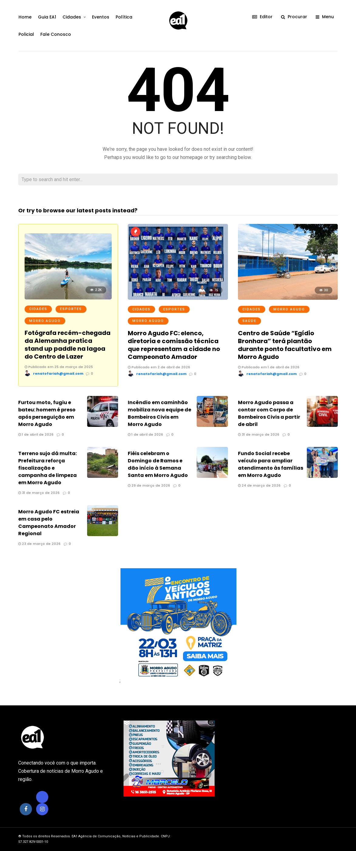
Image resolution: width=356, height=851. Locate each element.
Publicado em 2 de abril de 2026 (159, 367)
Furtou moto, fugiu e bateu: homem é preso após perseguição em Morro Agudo (47, 413)
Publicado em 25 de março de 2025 (59, 366)
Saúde (249, 321)
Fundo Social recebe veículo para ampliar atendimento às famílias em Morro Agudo (270, 464)
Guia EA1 (47, 17)
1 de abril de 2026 (35, 434)
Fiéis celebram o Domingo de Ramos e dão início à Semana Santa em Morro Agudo (158, 464)
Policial (26, 34)
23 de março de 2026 (39, 543)
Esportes (71, 309)
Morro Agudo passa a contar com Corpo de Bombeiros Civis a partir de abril (269, 413)
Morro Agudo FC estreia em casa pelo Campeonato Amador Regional (48, 522)
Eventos (100, 17)
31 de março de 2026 (258, 434)
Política (123, 17)
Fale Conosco (55, 34)
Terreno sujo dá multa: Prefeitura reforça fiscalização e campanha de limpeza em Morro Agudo (47, 468)
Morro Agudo (45, 321)
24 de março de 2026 (259, 485)
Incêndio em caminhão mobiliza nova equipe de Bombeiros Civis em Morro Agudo (159, 413)
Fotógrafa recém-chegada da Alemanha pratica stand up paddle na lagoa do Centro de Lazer (67, 345)
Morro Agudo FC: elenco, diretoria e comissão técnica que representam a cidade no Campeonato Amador (174, 345)
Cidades (71, 17)
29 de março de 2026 (149, 485)
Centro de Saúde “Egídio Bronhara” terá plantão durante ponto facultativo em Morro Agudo (285, 345)
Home (24, 17)
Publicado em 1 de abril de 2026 (268, 367)
